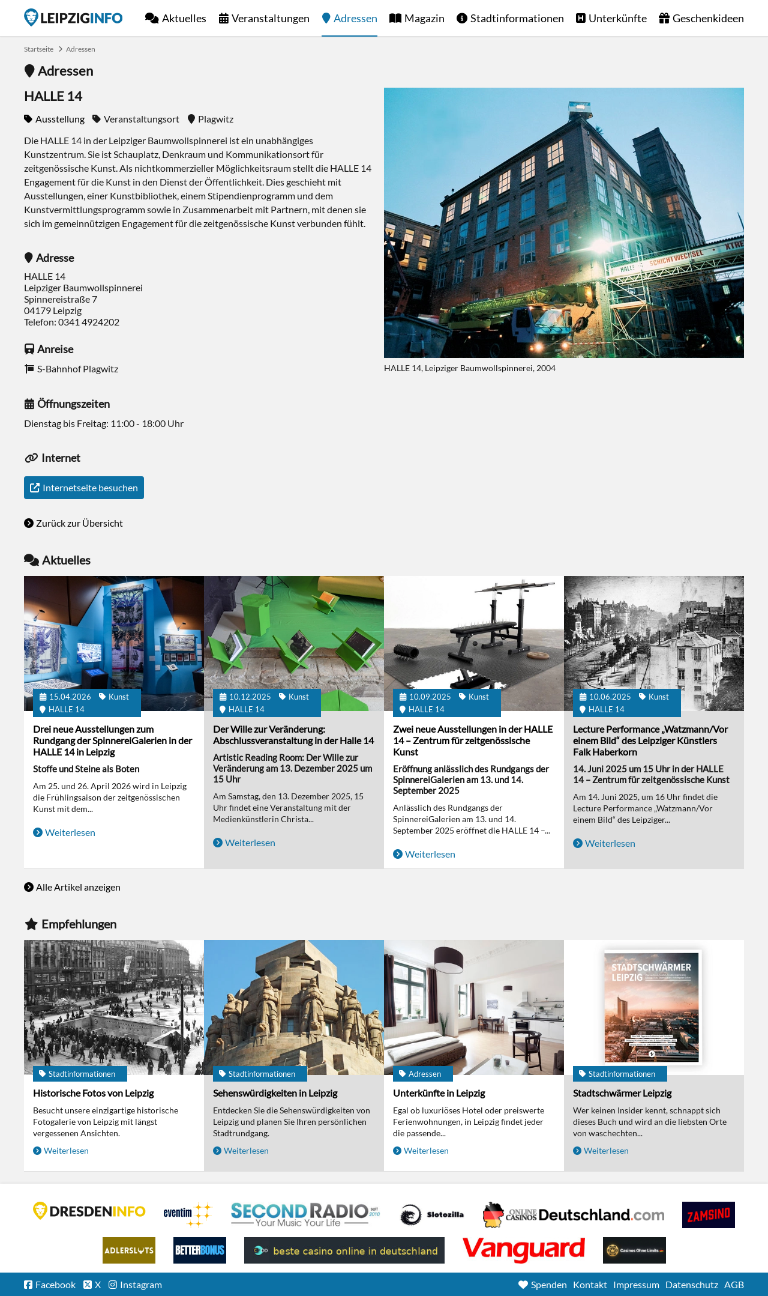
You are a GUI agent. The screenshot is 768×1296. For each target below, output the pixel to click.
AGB (734, 1284)
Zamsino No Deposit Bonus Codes (708, 1215)
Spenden (549, 1284)
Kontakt (590, 1284)
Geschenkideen (708, 18)
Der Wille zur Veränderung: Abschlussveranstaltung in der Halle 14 (293, 734)
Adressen (355, 18)
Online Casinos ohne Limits (634, 1250)
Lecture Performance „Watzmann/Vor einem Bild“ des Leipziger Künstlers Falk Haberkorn (650, 740)
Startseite (73, 17)
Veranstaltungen (271, 18)
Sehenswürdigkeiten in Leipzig (275, 1092)
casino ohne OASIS (524, 1250)
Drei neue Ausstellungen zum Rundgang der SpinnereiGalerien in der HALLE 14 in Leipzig (112, 740)
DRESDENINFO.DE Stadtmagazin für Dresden (89, 1211)
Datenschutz (691, 1284)
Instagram (141, 1284)
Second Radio (306, 1215)
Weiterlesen (70, 832)
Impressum (636, 1284)
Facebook (55, 1284)
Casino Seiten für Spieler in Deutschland (432, 1215)
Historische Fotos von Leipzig (93, 1092)
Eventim (188, 1215)
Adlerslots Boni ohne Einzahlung (129, 1250)
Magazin (424, 18)
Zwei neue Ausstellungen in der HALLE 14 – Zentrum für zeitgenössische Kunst (473, 740)
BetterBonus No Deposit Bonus (199, 1250)
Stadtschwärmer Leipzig (622, 1092)
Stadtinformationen (517, 18)
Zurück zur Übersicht (79, 522)
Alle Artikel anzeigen (78, 886)
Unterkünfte (618, 18)
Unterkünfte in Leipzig (439, 1092)
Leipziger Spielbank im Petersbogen (573, 1215)
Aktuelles (184, 18)
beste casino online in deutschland (344, 1250)
